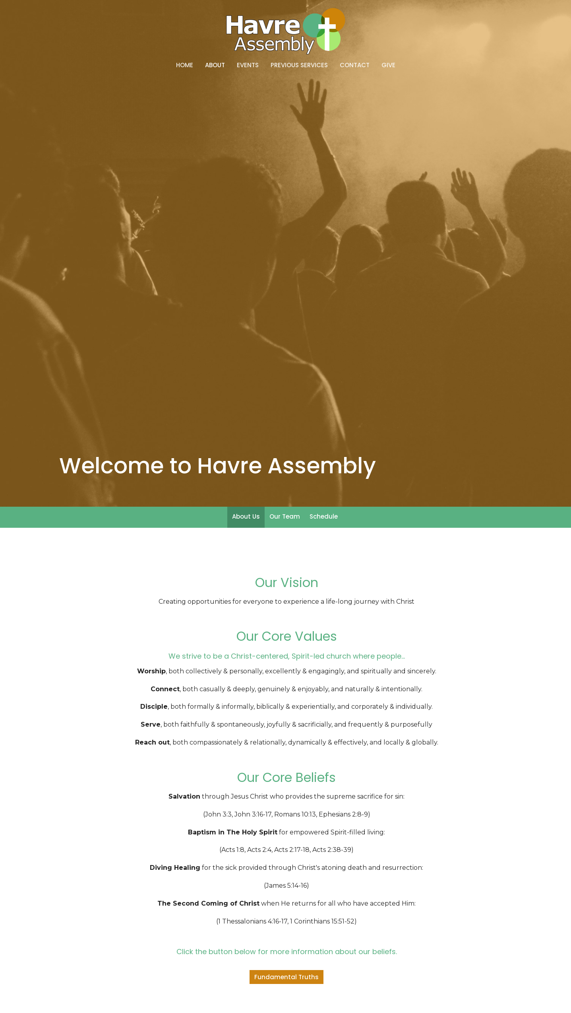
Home (184, 65)
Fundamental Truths (286, 977)
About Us (246, 516)
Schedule (324, 516)
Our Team (284, 516)
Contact (355, 65)
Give (388, 65)
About (215, 65)
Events (248, 65)
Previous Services (299, 65)
